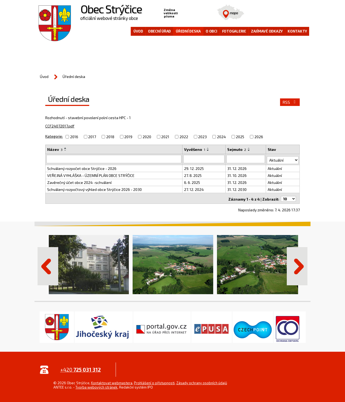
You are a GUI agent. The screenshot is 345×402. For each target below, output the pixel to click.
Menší (182, 12)
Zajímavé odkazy (267, 31)
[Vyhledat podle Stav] (283, 158)
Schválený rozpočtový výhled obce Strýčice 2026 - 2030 (94, 188)
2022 (184, 136)
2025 (240, 136)
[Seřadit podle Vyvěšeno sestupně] (208, 150)
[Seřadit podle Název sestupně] (65, 150)
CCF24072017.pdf (59, 126)
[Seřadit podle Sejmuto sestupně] (249, 150)
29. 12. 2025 (194, 167)
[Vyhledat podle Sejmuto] (246, 159)
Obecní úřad (159, 31)
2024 (221, 136)
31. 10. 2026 (237, 174)
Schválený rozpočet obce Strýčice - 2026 (81, 167)
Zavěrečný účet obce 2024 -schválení (79, 181)
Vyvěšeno (194, 149)
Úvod (138, 31)
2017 (92, 136)
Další (297, 264)
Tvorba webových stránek (96, 385)
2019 (128, 136)
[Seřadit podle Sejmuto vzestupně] (249, 148)
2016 (74, 136)
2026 (258, 136)
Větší (199, 12)
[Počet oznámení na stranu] (288, 197)
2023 (202, 136)
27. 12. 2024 (194, 188)
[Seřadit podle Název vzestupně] (65, 148)
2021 (165, 136)
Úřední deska (188, 31)
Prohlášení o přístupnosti (154, 381)
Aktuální (275, 167)
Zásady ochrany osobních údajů (201, 381)
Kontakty (297, 31)
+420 (80, 367)
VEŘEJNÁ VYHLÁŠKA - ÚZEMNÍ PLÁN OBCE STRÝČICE (90, 174)
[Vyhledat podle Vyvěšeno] (204, 159)
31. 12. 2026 (237, 167)
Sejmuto (236, 149)
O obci (211, 31)
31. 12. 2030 (237, 188)
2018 (110, 136)
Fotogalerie (234, 31)
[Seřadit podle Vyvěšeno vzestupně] (208, 148)
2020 (147, 136)
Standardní (190, 12)
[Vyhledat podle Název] (114, 159)
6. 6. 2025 (192, 181)
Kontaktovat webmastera (111, 381)
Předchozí (47, 264)
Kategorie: (54, 136)
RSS (289, 102)
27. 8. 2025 (193, 174)
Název (55, 149)
